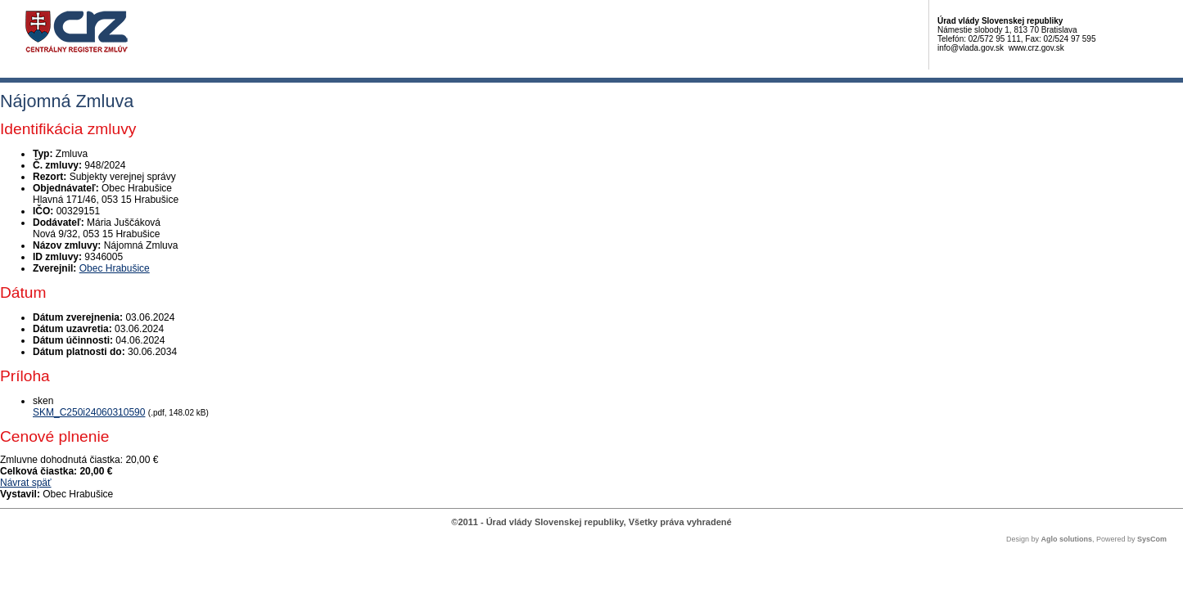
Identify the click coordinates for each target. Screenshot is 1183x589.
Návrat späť (26, 482)
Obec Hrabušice (114, 268)
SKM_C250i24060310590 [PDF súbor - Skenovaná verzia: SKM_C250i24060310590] (89, 412)
